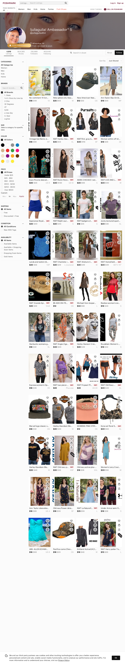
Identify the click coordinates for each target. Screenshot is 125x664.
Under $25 (7, 175)
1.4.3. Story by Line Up (12, 98)
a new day (7, 113)
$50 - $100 (7, 181)
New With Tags (8, 230)
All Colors (7, 140)
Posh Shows (61, 9)
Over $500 (7, 190)
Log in (113, 3)
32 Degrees (7, 104)
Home (42, 9)
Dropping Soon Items (11, 253)
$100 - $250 (8, 184)
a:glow (5, 119)
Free (4, 213)
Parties (51, 9)
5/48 (4, 110)
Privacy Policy (63, 660)
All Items (6, 209)
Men (29, 9)
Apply (21, 196)
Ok (116, 658)
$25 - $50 (7, 178)
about (109, 53)
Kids (35, 9)
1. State (6, 95)
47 (3, 107)
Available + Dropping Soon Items (11, 248)
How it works (96, 9)
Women (21, 9)
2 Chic (5, 101)
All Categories (7, 65)
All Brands (7, 92)
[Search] (46, 3)
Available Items (9, 244)
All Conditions (8, 226)
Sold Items (7, 256)
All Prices (6, 172)
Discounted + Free (10, 216)
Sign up (120, 3)
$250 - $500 (8, 187)
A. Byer (5, 116)
